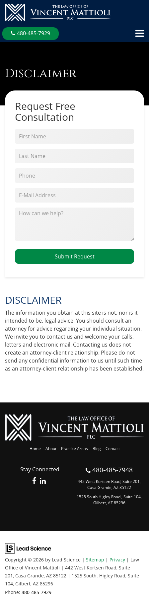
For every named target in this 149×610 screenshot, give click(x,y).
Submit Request (75, 256)
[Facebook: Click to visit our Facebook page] (34, 481)
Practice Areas (74, 448)
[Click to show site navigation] (139, 33)
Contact (113, 448)
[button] (30, 33)
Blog (97, 448)
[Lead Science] (28, 548)
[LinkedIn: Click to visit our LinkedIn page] (43, 481)
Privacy (117, 559)
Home (35, 448)
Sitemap (95, 559)
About (50, 448)
